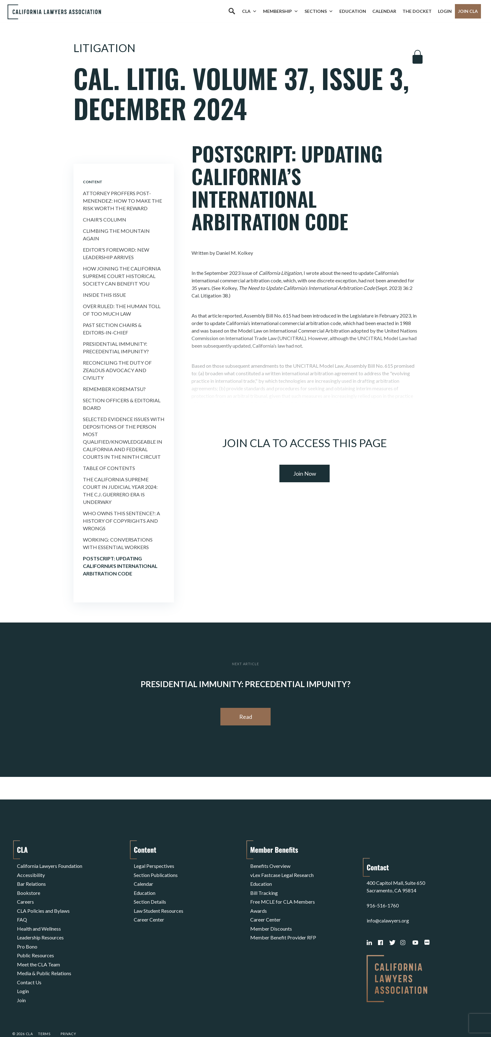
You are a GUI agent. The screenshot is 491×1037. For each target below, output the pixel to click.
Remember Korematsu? (114, 389)
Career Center (149, 910)
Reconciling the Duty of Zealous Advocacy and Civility (117, 370)
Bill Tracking (264, 888)
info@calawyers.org (388, 903)
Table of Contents (109, 468)
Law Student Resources (158, 903)
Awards (258, 903)
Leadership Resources (40, 925)
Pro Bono (27, 933)
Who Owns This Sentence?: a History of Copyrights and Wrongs (121, 520)
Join (21, 978)
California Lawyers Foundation (49, 865)
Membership (280, 11)
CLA (249, 11)
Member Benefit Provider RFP (283, 925)
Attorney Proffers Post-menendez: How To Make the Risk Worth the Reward (122, 200)
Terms (44, 1016)
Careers (25, 895)
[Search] (231, 11)
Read (245, 716)
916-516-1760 (383, 888)
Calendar (384, 11)
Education (352, 11)
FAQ (22, 910)
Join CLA (468, 11)
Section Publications (156, 873)
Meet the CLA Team (38, 948)
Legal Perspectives (154, 865)
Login (445, 11)
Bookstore (28, 888)
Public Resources (35, 940)
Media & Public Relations (44, 956)
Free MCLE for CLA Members (282, 895)
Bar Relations (31, 880)
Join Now (304, 473)
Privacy (68, 1016)
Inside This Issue (104, 295)
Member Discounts (271, 918)
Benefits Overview (270, 865)
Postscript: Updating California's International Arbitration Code (120, 565)
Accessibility (31, 873)
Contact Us (29, 963)
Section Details (150, 895)
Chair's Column (104, 219)
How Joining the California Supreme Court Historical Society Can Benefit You (122, 275)
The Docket (417, 11)
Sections (319, 11)
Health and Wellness (39, 918)
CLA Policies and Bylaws (43, 903)
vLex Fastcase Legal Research (282, 873)
